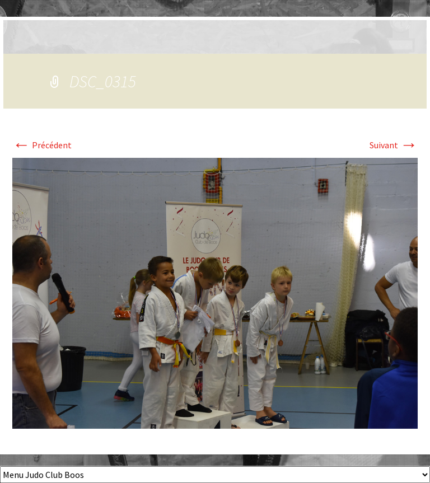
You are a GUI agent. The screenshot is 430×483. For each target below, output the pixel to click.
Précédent (42, 145)
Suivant (394, 145)
